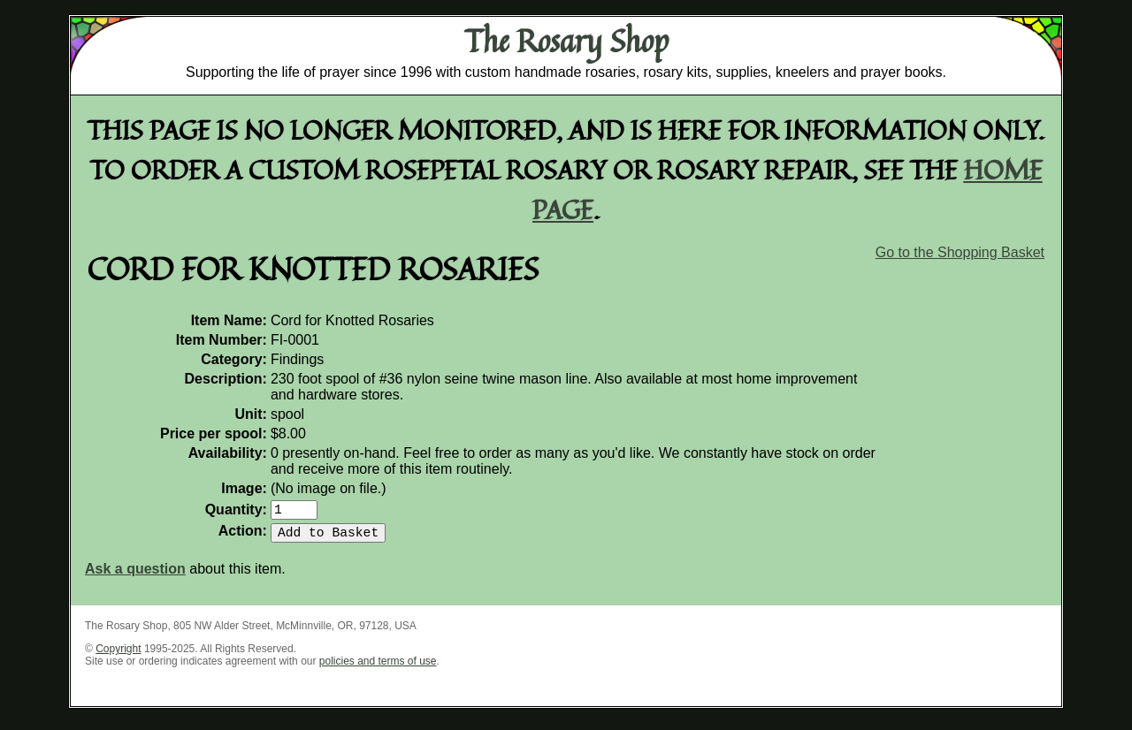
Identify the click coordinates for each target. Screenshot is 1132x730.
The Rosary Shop (566, 41)
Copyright (118, 656)
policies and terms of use (378, 668)
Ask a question (135, 575)
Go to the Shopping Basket (960, 252)
